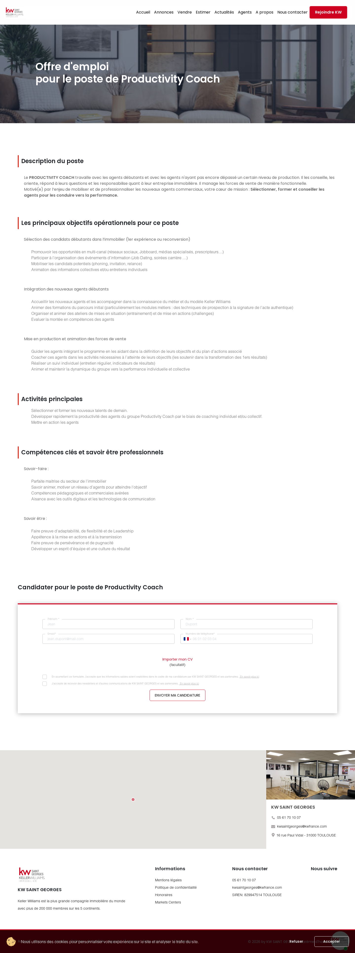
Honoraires (163, 895)
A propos (264, 12)
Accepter (331, 941)
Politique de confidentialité (176, 887)
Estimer (203, 12)
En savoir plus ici (249, 676)
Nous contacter (292, 12)
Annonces (164, 12)
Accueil (143, 12)
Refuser (296, 941)
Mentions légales (168, 880)
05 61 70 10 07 (244, 880)
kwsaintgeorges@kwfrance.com (257, 887)
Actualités (224, 12)
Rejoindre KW (328, 12)
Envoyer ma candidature (177, 695)
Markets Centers (168, 902)
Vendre (185, 12)
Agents (245, 12)
